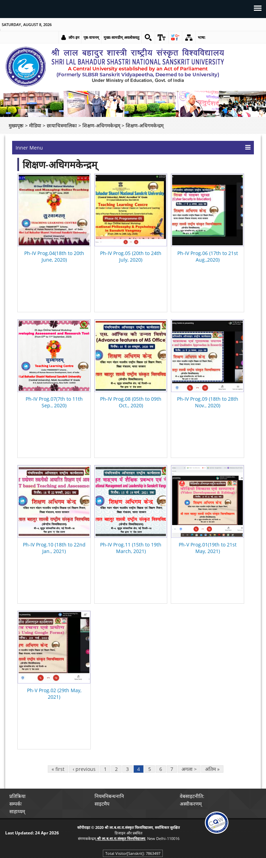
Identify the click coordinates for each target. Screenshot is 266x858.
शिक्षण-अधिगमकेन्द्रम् (60, 164)
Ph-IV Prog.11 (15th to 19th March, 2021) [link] (130, 547)
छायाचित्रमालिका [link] (62, 125)
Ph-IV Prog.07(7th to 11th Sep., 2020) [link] (54, 402)
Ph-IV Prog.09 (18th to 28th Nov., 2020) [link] (207, 402)
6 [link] (160, 769)
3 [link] (127, 769)
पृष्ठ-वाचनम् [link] (91, 37)
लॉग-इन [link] (74, 37)
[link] (148, 37)
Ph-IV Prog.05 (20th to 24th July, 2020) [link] (130, 256)
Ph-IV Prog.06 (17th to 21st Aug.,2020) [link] (207, 256)
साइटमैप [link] (102, 803)
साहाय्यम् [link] (17, 811)
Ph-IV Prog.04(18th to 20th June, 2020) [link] (54, 256)
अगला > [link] (189, 769)
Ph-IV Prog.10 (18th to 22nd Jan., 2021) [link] (54, 547)
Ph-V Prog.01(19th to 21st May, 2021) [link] (208, 547)
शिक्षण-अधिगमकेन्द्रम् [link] (101, 125)
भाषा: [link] (202, 37)
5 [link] (149, 769)
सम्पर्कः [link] (15, 803)
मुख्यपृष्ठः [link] (16, 125)
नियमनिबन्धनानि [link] (109, 796)
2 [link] (116, 769)
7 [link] (171, 769)
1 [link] (105, 769)
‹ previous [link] (84, 769)
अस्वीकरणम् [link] (191, 803)
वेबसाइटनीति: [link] (192, 796)
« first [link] (58, 769)
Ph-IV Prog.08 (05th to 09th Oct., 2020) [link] (130, 402)
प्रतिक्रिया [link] (17, 796)
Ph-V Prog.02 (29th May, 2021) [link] (54, 693)
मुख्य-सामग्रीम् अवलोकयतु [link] (121, 37)
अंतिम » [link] (212, 769)
